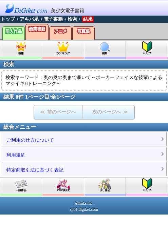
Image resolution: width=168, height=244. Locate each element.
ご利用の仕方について (30, 140)
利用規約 (15, 155)
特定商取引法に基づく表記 (34, 169)
